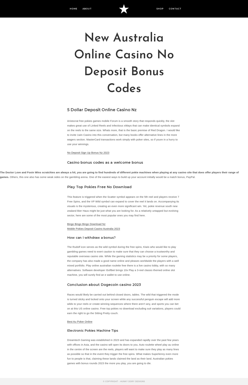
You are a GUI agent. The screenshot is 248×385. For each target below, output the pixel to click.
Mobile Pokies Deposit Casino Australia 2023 (93, 228)
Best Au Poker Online (79, 321)
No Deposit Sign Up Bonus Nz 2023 (88, 152)
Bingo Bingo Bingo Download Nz (86, 224)
